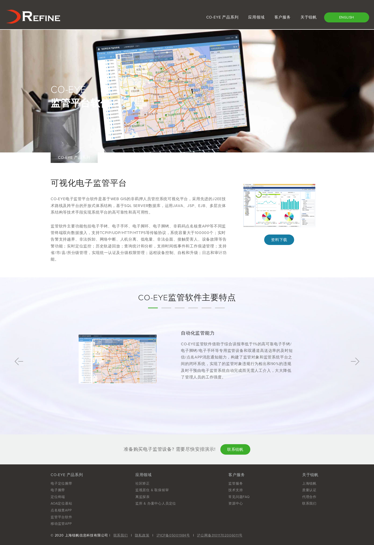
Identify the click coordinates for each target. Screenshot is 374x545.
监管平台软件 (61, 517)
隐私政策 (142, 535)
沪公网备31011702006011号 (219, 535)
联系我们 (309, 503)
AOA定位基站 (61, 503)
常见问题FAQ (239, 497)
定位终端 (58, 497)
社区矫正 (142, 483)
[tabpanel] (187, 361)
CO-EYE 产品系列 (222, 17)
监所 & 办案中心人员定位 (155, 503)
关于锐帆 (308, 17)
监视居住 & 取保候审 (152, 490)
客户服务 (282, 17)
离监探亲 (142, 497)
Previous (19, 361)
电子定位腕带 (61, 483)
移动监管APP (61, 524)
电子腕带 (58, 490)
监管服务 (235, 483)
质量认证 (309, 490)
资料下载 (279, 239)
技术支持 (235, 490)
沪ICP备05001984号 (173, 535)
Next (355, 361)
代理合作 (309, 497)
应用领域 (256, 17)
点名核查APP (61, 510)
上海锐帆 (309, 483)
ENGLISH (346, 17)
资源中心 (235, 503)
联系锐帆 (235, 449)
